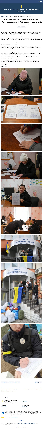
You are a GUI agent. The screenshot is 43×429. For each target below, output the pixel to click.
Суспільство (23, 27)
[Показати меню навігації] (1, 2)
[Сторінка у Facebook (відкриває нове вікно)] (20, 420)
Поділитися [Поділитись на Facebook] (5, 382)
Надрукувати (39, 382)
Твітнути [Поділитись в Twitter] (17, 382)
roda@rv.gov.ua (24, 406)
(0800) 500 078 (4, 406)
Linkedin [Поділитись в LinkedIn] (11, 382)
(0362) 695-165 (24, 401)
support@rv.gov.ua (15, 417)
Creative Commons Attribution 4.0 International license (26, 423)
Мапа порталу (5, 397)
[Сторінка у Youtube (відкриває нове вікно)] (21, 420)
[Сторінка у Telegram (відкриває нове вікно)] (23, 420)
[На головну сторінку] (21, 8)
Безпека (19, 27)
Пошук (40, 1)
